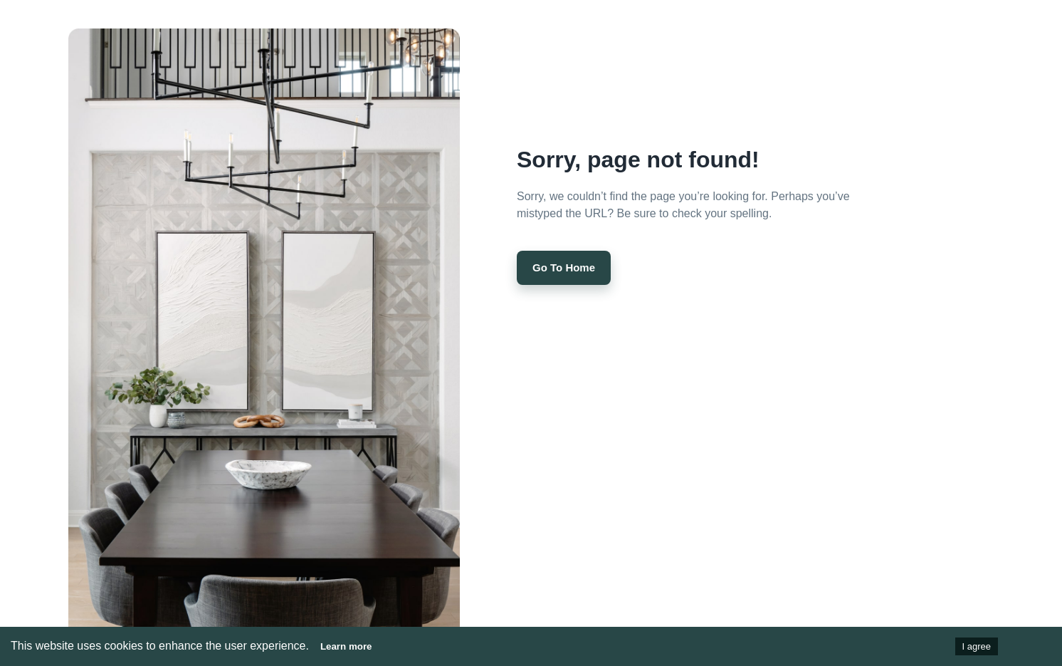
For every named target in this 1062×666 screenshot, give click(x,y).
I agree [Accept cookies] (976, 646)
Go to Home (564, 268)
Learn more (346, 646)
